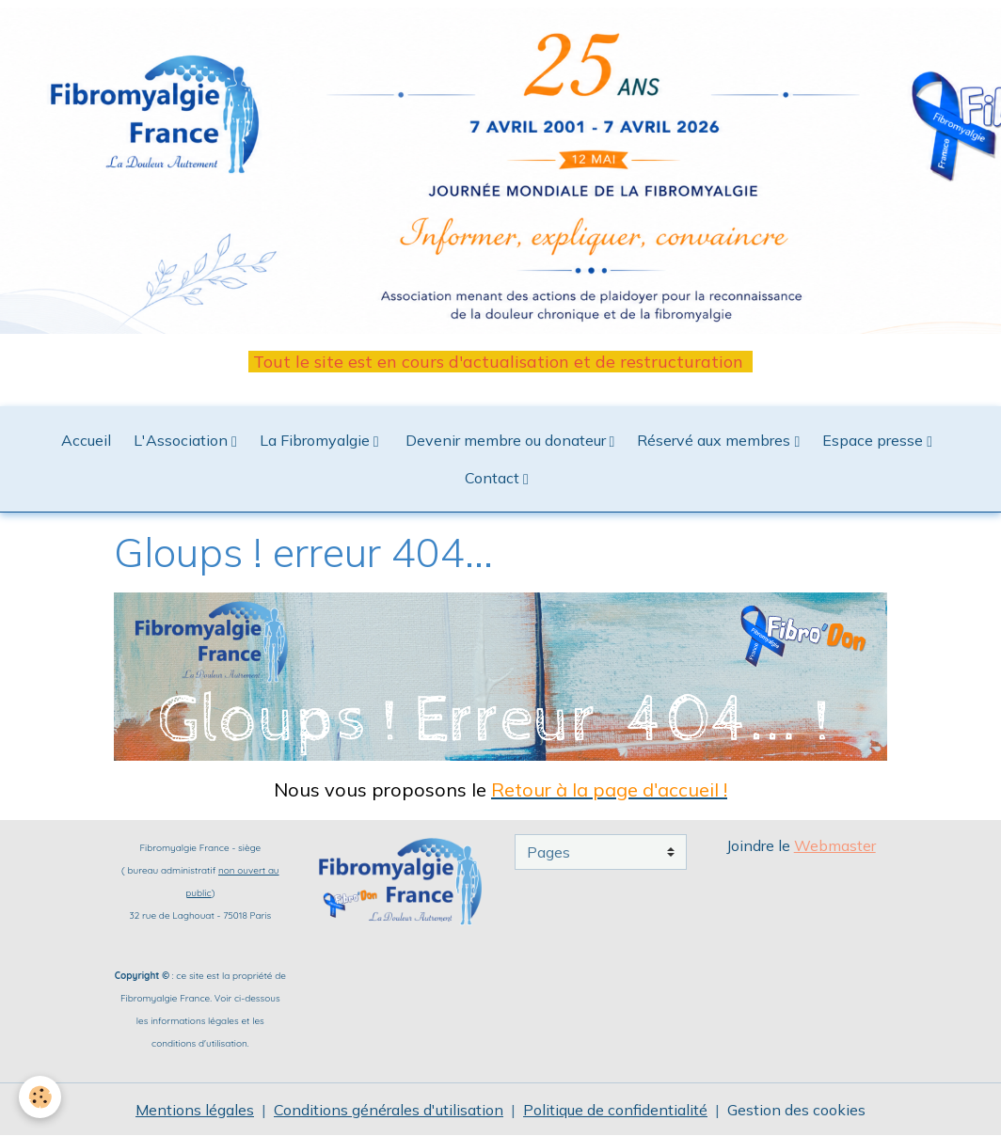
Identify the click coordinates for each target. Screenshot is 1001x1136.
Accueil (86, 440)
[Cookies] (40, 1097)
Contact (494, 477)
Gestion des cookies (796, 1109)
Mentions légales (194, 1109)
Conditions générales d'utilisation (388, 1109)
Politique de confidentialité (615, 1109)
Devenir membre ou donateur (506, 440)
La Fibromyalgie (316, 440)
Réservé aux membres (715, 440)
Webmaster (835, 845)
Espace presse (874, 440)
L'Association (182, 440)
